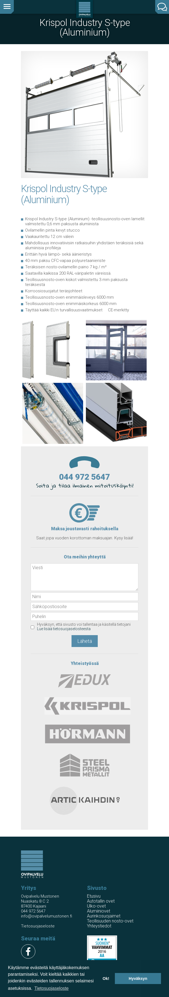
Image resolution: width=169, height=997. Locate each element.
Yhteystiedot (99, 926)
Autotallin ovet (101, 901)
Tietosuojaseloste (38, 926)
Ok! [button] (105, 978)
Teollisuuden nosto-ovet (110, 921)
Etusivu (94, 896)
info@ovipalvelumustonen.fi (46, 916)
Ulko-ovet (96, 906)
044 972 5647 (84, 477)
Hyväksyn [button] (138, 978)
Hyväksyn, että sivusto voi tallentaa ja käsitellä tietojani (84, 626)
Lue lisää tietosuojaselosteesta (64, 629)
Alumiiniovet (98, 911)
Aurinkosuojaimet (103, 916)
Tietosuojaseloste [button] (51, 988)
